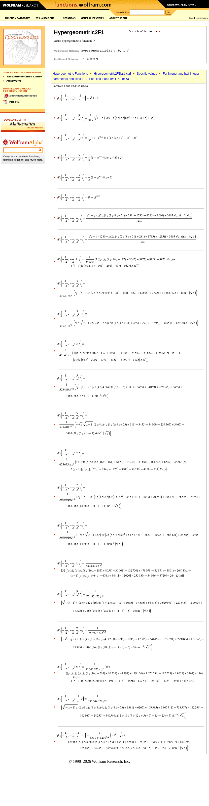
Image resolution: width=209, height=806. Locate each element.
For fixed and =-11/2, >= (109, 79)
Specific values (147, 73)
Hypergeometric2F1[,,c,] (112, 73)
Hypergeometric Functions (70, 73)
